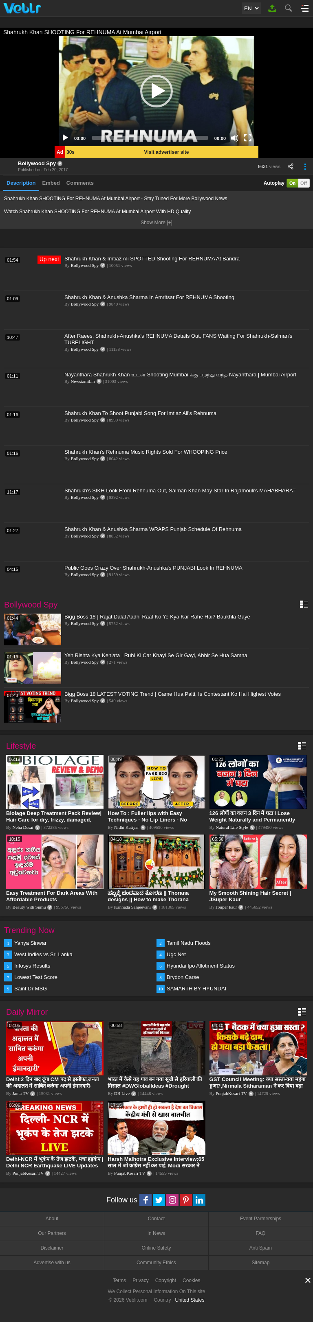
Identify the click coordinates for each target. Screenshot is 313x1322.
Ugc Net (176, 954)
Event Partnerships (260, 1218)
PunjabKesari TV (231, 1093)
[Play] (65, 138)
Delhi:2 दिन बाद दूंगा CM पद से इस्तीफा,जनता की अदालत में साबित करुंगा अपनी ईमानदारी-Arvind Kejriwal (52, 1085)
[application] (156, 91)
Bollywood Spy (37, 163)
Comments (80, 183)
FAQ (260, 1233)
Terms (119, 1280)
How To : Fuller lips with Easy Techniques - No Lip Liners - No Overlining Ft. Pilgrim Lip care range (153, 819)
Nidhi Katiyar (126, 827)
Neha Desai (23, 827)
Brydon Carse (183, 977)
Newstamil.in (83, 381)
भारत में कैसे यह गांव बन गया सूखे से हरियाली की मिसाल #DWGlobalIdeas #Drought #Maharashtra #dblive (155, 1085)
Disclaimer (51, 1248)
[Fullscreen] (248, 138)
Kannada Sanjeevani (132, 907)
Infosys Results (32, 966)
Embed (51, 183)
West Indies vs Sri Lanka (43, 954)
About (52, 1218)
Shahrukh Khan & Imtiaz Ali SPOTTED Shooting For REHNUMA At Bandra (152, 259)
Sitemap (260, 1262)
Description (21, 183)
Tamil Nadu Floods (189, 943)
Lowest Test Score (35, 977)
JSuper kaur (226, 907)
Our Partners (52, 1233)
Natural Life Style (232, 827)
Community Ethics (156, 1262)
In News (156, 1233)
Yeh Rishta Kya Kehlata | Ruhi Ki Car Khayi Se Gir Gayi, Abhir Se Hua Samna (155, 655)
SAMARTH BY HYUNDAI (196, 988)
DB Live (122, 1093)
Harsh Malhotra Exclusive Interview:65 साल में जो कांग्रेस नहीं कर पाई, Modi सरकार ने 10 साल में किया (156, 1165)
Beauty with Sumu (29, 907)
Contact (156, 1218)
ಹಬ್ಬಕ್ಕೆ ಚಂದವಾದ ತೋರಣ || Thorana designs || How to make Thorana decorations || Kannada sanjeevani (151, 899)
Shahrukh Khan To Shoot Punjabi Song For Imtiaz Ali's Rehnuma (140, 413)
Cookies (191, 1280)
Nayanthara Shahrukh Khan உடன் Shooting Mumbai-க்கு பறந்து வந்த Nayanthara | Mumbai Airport (180, 374)
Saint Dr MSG (30, 988)
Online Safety (156, 1248)
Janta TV (21, 1093)
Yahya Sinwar (30, 943)
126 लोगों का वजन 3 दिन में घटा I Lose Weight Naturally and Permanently (252, 816)
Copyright (165, 1280)
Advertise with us (52, 1262)
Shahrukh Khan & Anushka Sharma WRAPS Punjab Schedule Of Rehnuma (153, 529)
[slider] (150, 138)
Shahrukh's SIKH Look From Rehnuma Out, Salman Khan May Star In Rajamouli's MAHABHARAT (180, 490)
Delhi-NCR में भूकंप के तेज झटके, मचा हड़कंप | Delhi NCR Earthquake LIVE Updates (54, 1162)
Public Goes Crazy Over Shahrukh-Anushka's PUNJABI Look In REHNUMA (153, 568)
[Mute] (235, 138)
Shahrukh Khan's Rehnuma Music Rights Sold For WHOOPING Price (145, 452)
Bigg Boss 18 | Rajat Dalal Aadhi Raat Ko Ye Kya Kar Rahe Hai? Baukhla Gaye (157, 617)
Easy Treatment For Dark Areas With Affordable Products (51, 896)
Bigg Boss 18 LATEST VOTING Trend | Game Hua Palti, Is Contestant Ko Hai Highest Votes (172, 694)
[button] (156, 91)
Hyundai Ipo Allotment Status (201, 966)
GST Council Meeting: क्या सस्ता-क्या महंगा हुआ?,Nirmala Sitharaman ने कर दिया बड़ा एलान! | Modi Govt (257, 1085)
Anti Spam (260, 1248)
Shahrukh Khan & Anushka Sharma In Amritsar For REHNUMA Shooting (149, 297)
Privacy (140, 1280)
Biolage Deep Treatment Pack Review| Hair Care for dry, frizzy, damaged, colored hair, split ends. (53, 819)
